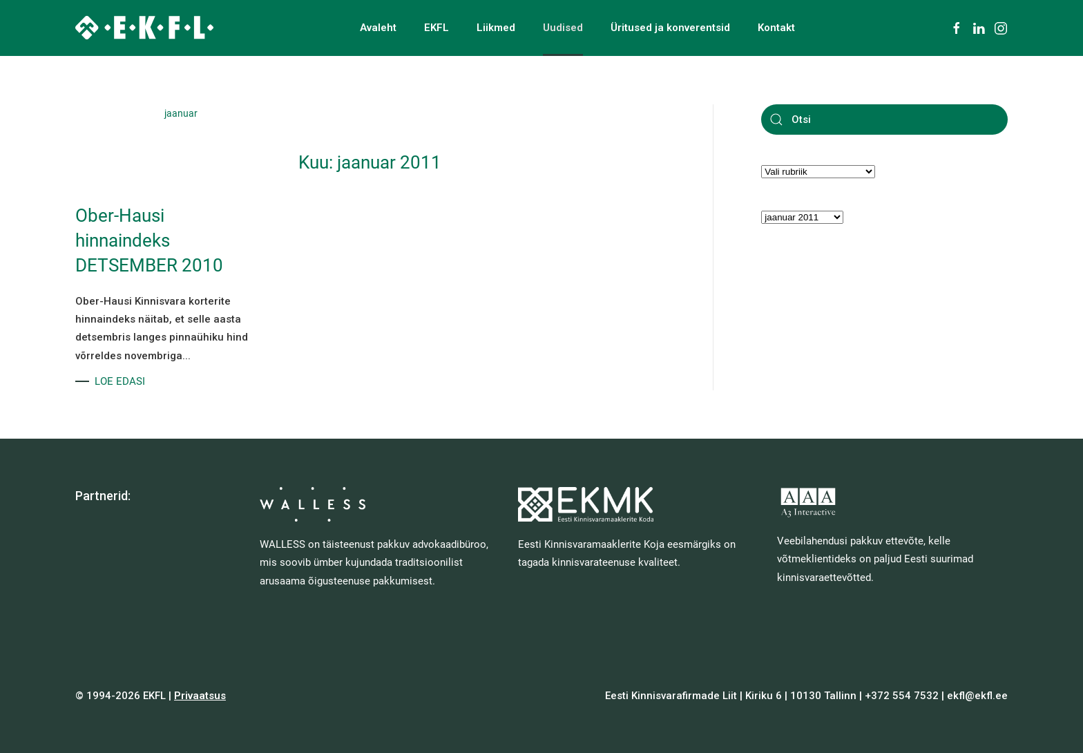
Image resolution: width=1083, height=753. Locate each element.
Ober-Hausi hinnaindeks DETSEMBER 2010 (149, 240)
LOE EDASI (120, 381)
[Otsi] (884, 119)
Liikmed (496, 27)
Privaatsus (200, 695)
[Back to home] (144, 27)
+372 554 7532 (902, 695)
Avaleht (378, 27)
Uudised (563, 27)
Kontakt (776, 27)
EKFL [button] (436, 27)
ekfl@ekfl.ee (977, 695)
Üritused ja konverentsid (670, 27)
